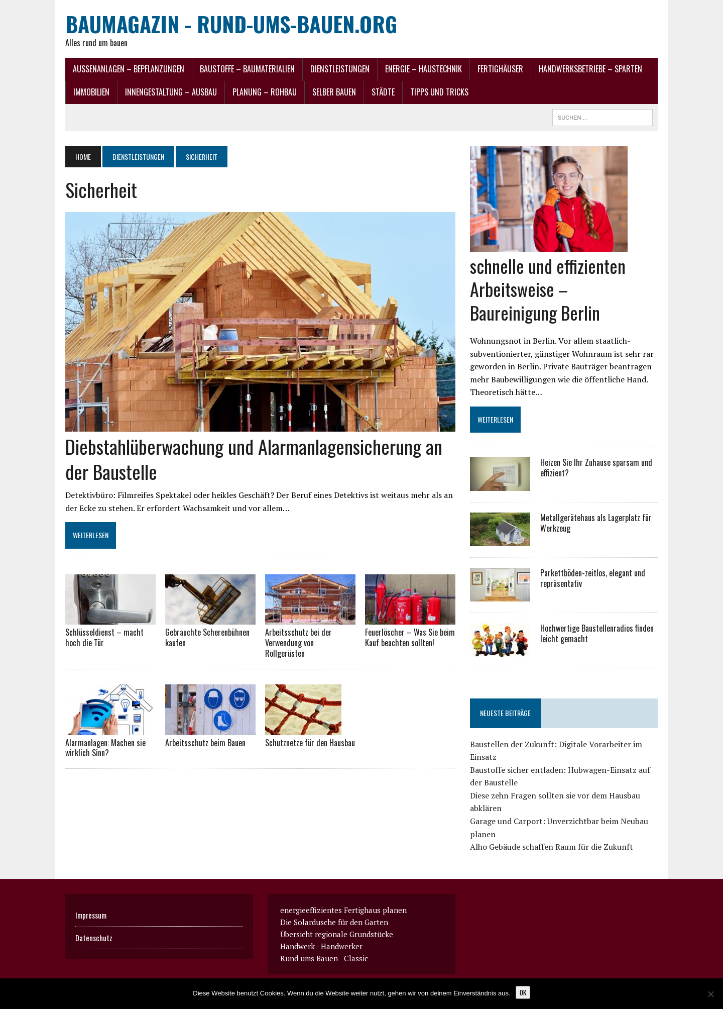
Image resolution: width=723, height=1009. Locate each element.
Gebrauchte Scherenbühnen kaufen (207, 637)
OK (523, 992)
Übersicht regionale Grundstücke (336, 934)
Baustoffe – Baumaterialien (247, 69)
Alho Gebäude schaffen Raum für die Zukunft (551, 846)
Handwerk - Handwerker (321, 946)
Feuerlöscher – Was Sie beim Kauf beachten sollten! (410, 637)
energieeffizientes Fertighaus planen (343, 910)
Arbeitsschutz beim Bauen (205, 743)
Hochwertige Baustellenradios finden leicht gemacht (597, 633)
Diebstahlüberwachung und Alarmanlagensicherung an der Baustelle (253, 458)
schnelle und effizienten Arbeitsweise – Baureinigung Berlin (548, 289)
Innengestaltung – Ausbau (171, 92)
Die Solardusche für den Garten (334, 922)
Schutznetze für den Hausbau (310, 743)
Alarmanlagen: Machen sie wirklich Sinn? (105, 748)
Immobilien (91, 92)
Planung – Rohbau (264, 92)
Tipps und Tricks (439, 92)
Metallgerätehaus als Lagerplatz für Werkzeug (596, 523)
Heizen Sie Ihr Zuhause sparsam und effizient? (596, 467)
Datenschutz (93, 937)
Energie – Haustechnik (423, 69)
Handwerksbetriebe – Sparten (590, 69)
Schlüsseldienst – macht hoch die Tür (104, 637)
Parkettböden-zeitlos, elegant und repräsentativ (592, 578)
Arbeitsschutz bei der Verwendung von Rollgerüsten (298, 642)
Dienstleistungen (340, 69)
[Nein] (710, 994)
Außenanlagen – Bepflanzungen (128, 69)
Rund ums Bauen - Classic (324, 958)
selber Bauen (334, 92)
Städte (383, 92)
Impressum (90, 915)
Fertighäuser (500, 69)
